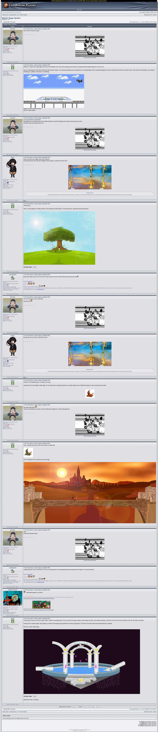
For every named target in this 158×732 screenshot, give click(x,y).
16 (148, 22)
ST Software (80, 730)
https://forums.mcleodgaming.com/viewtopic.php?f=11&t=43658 (39, 609)
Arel (9, 19)
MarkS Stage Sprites (11, 18)
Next (155, 22)
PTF (85, 730)
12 (142, 22)
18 (151, 22)
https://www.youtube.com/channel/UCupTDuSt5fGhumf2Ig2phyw (39, 598)
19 (153, 22)
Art (18, 14)
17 (150, 22)
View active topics (17, 12)
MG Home (79, 9)
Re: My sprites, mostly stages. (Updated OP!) (37, 29)
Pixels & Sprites (23, 14)
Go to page (132, 22)
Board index (6, 14)
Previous (137, 22)
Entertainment (13, 14)
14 (145, 22)
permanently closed (71, 0)
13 (143, 22)
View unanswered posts (7, 12)
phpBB (75, 729)
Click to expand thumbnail (90, 57)
